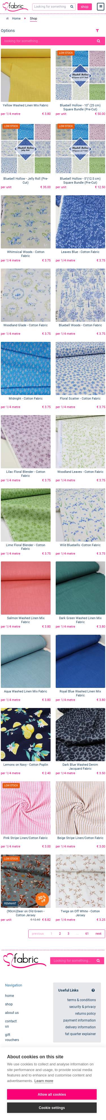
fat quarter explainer (80, 1034)
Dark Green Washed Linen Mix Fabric (80, 620)
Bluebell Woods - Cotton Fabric (80, 325)
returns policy (85, 1014)
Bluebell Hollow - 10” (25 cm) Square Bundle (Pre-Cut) (80, 107)
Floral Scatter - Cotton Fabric (80, 398)
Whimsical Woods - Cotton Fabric (25, 254)
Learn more (43, 1081)
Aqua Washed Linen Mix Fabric (25, 691)
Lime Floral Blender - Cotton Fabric (25, 547)
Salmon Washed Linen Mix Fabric (25, 620)
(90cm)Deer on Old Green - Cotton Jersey (25, 913)
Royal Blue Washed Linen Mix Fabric (80, 693)
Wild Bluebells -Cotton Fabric (80, 545)
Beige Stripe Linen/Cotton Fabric (80, 838)
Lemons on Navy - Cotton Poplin (25, 765)
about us (12, 1013)
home (9, 996)
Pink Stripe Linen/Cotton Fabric (25, 838)
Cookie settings (52, 1108)
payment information (79, 1020)
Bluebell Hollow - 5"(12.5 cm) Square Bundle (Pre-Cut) (80, 180)
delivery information (80, 1027)
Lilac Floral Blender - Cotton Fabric (25, 474)
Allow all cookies (52, 1095)
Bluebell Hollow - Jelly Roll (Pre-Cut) (25, 180)
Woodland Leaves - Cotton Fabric (80, 472)
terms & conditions (81, 1000)
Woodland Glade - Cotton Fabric (25, 325)
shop (84, 7)
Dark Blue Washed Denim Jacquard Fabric (80, 767)
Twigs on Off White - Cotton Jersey (80, 913)
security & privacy (82, 1007)
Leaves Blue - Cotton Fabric (80, 252)
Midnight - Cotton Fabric (26, 398)
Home (16, 18)
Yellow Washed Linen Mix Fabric (25, 105)
